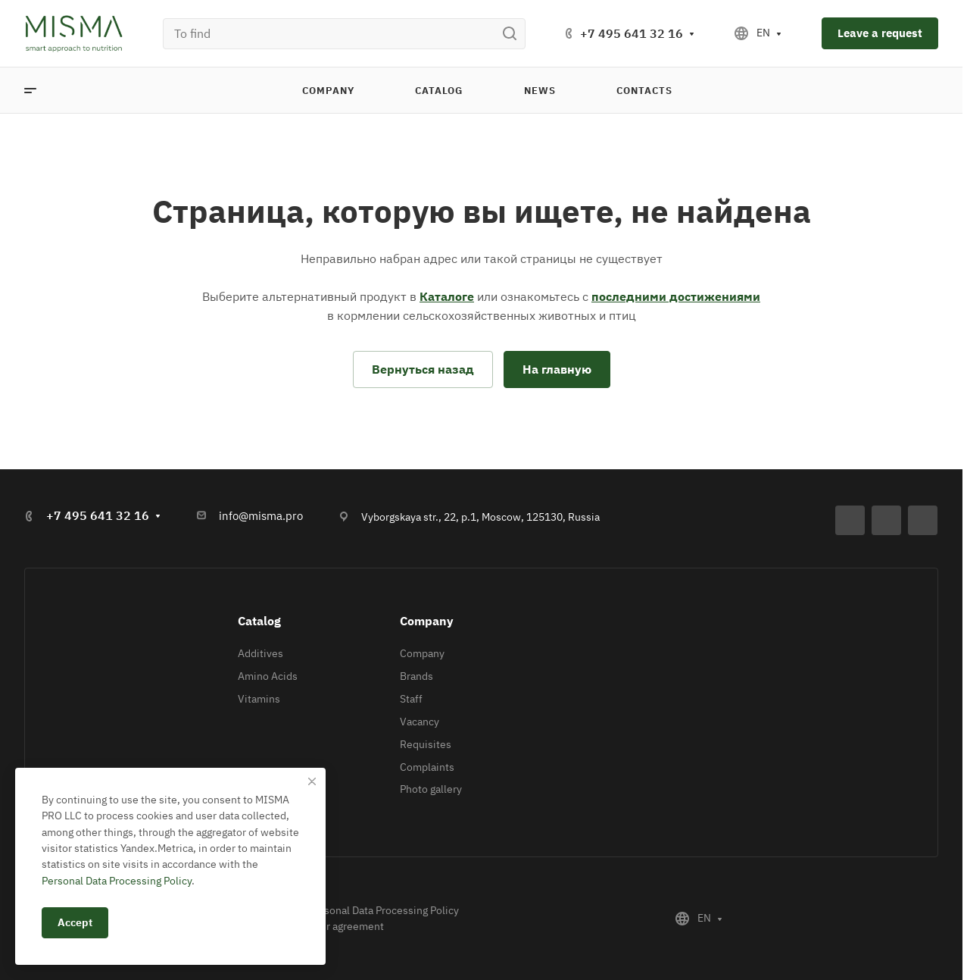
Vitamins (259, 699)
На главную (556, 369)
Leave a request (880, 33)
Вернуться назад (423, 369)
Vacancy (419, 721)
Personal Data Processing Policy (383, 910)
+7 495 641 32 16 (631, 33)
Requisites (425, 744)
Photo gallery (431, 789)
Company (427, 620)
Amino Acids (268, 676)
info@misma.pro (261, 516)
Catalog (259, 620)
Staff (411, 699)
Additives (260, 653)
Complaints (427, 767)
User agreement (346, 926)
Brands (416, 676)
